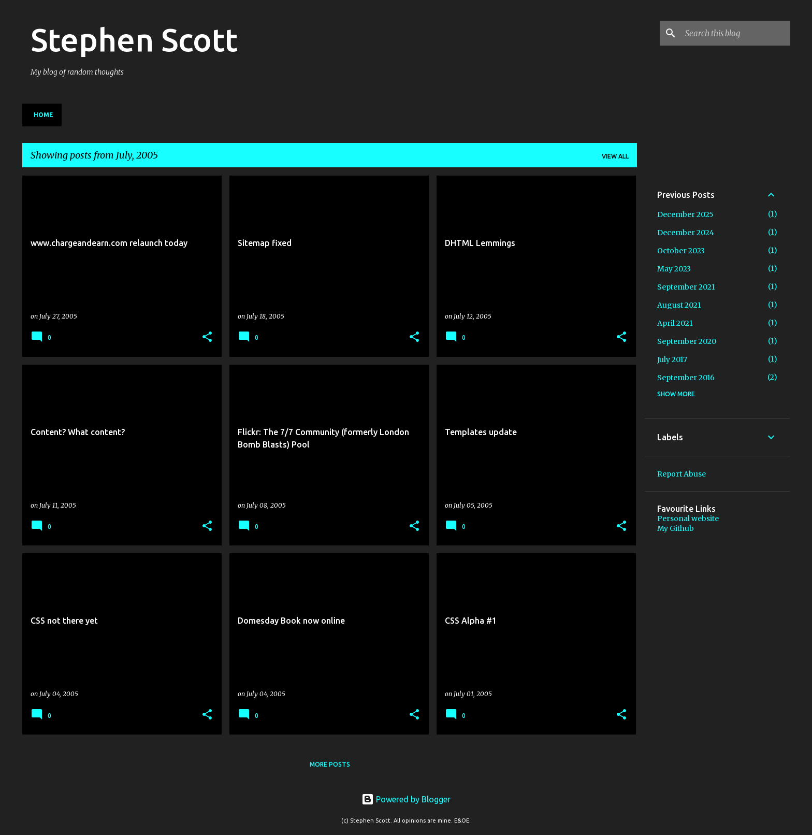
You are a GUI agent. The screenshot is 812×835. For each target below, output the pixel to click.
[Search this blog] (735, 33)
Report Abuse (681, 474)
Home (43, 114)
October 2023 (681, 250)
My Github (675, 528)
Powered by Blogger (406, 799)
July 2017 (672, 359)
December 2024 (685, 232)
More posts (330, 764)
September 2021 (686, 287)
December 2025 (685, 214)
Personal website (688, 518)
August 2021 (679, 305)
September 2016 (686, 377)
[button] (207, 337)
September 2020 (686, 341)
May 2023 (674, 268)
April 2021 (675, 323)
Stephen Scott (134, 39)
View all (615, 156)
